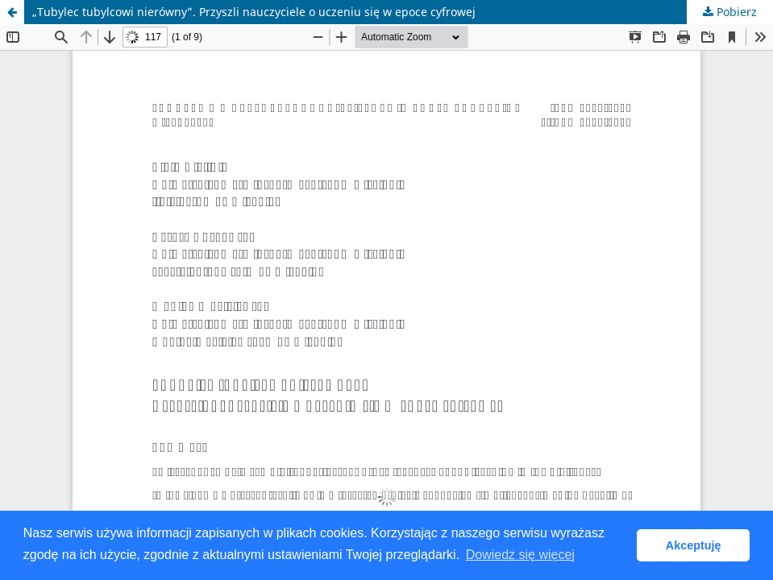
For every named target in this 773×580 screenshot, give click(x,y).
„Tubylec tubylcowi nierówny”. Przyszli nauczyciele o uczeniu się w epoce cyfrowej (254, 11)
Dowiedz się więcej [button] (520, 554)
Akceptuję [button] (693, 545)
